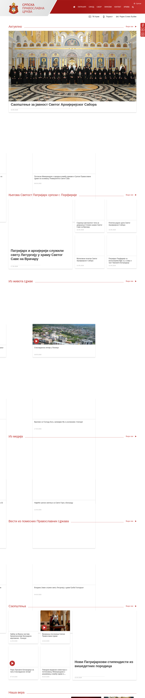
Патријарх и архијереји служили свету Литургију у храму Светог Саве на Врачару (37, 220)
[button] (133, 6)
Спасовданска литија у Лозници (120, 275)
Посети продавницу (45, 599)
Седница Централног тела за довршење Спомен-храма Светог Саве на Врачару (89, 190)
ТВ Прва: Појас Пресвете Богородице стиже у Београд (31, 361)
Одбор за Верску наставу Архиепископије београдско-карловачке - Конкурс (21, 464)
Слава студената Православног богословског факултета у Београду (69, 275)
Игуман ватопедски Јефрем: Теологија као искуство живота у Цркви (36, 275)
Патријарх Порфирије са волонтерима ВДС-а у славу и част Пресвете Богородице (120, 226)
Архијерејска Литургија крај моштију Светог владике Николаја (66, 310)
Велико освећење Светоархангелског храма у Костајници (97, 310)
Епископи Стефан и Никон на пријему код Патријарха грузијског (34, 412)
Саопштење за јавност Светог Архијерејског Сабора (54, 104)
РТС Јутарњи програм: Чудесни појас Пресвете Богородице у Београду (70, 361)
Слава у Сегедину (17, 310)
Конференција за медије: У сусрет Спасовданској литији (31, 138)
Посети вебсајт (108, 599)
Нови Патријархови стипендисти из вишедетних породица (104, 492)
